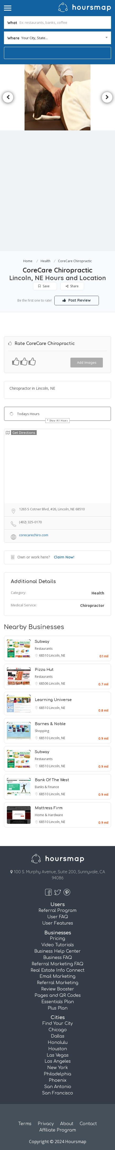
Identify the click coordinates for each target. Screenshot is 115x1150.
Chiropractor (92, 605)
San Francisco (57, 1093)
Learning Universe (53, 700)
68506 (44, 683)
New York (57, 1067)
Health (45, 261)
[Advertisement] (57, 190)
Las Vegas (58, 1055)
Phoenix (57, 1080)
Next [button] (107, 97)
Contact (88, 1123)
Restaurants (43, 648)
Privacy (46, 1123)
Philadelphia (57, 1074)
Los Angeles (58, 1061)
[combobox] (57, 38)
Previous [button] (8, 97)
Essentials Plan (57, 1001)
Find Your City (57, 1023)
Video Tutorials (57, 945)
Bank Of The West (52, 780)
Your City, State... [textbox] (34, 37)
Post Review (77, 300)
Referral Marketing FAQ (57, 964)
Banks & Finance (47, 787)
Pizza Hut (44, 670)
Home (27, 261)
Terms (24, 1123)
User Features (57, 923)
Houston (57, 1049)
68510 (44, 655)
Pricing (57, 938)
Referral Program (57, 910)
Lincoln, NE (57, 655)
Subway (42, 642)
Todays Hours (28, 413)
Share (72, 286)
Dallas (57, 1036)
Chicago (58, 1030)
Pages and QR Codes (58, 995)
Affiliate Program (57, 1130)
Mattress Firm (49, 808)
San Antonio (57, 1086)
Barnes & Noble (50, 724)
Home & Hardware (49, 815)
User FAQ (57, 917)
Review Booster (57, 989)
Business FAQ (57, 957)
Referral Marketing (57, 982)
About (66, 1123)
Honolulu (58, 1042)
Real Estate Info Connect (57, 970)
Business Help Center (57, 951)
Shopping (42, 731)
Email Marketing (57, 976)
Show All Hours (59, 420)
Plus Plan (58, 1008)
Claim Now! (64, 557)
